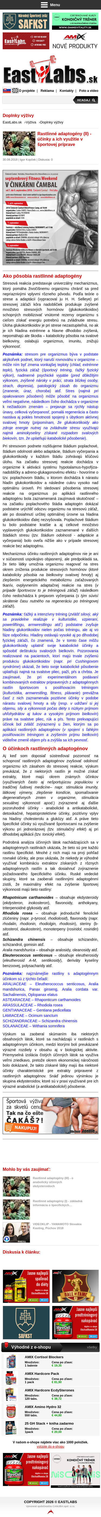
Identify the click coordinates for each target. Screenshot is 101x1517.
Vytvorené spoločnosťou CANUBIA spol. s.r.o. (50, 1509)
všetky (92, 1347)
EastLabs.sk (12, 122)
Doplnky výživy (51, 122)
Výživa (31, 122)
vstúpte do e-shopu (50, 1446)
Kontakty (67, 91)
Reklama (47, 91)
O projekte (27, 91)
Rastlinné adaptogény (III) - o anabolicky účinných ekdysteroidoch (53, 1182)
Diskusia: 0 (45, 159)
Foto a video (88, 91)
